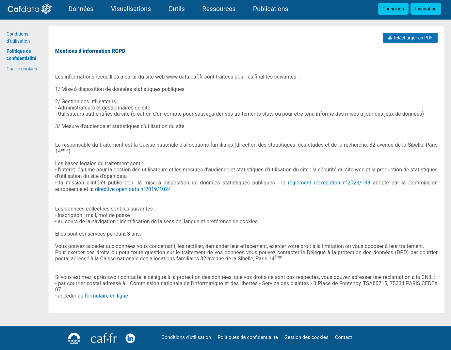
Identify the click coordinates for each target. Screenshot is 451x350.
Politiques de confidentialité (247, 337)
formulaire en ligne (106, 296)
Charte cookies (22, 68)
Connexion (393, 8)
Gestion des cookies (306, 337)
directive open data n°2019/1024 (133, 189)
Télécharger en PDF (410, 37)
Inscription (426, 8)
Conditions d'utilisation (186, 337)
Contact (343, 337)
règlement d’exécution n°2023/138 (329, 183)
